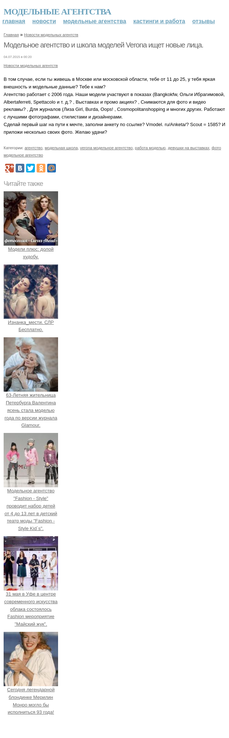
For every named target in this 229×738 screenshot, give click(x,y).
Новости (44, 21)
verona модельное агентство (106, 148)
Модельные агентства (57, 11)
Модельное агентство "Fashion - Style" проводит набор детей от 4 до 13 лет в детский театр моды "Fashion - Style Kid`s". (31, 505)
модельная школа (61, 148)
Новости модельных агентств (51, 35)
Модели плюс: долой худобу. (31, 249)
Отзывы (203, 21)
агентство (33, 148)
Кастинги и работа (159, 21)
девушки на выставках (188, 148)
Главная (14, 21)
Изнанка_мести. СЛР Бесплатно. (31, 322)
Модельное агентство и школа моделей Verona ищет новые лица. (103, 45)
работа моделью (150, 148)
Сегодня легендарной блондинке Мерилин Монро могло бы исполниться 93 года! (31, 697)
